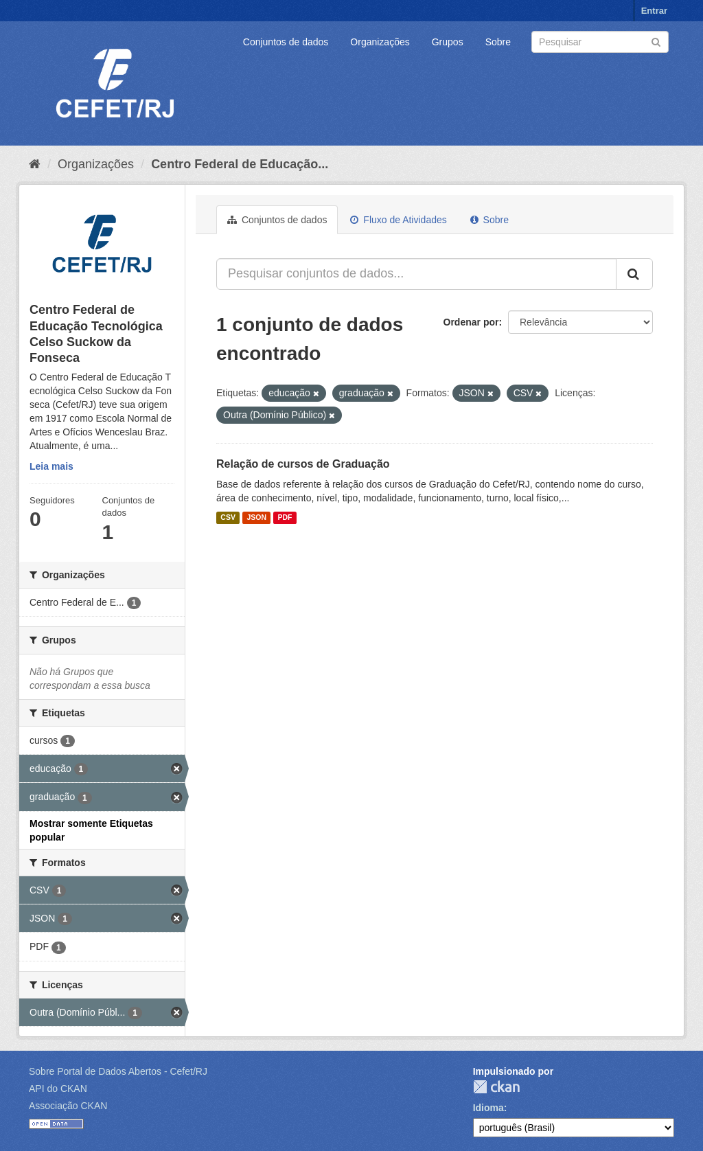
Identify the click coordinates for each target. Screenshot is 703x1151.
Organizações (379, 41)
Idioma (488, 1107)
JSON (256, 518)
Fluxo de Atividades (398, 219)
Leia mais (51, 466)
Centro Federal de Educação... (239, 164)
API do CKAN (58, 1088)
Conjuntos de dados (286, 41)
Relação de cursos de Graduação (303, 464)
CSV (227, 518)
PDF (284, 518)
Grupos (447, 41)
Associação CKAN (68, 1105)
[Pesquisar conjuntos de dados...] (416, 274)
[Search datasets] (600, 42)
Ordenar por (471, 322)
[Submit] (656, 41)
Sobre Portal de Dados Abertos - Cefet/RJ (118, 1071)
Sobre (498, 41)
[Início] (35, 164)
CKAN (496, 1087)
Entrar (654, 10)
